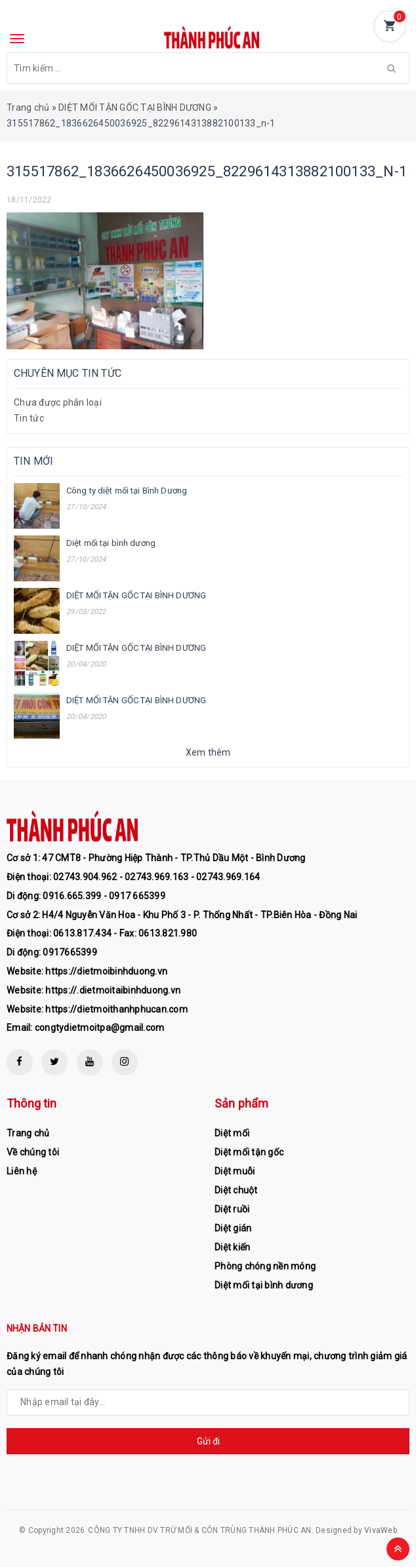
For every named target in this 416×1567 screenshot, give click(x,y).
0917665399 (70, 952)
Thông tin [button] (32, 1103)
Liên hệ (22, 1171)
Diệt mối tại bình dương (111, 543)
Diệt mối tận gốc (249, 1152)
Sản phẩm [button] (241, 1103)
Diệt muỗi (235, 1171)
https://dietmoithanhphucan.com (116, 1009)
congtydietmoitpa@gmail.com (100, 1027)
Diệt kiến (232, 1247)
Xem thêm (208, 752)
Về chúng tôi (33, 1152)
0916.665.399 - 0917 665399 (104, 896)
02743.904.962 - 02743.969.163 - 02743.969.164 (156, 877)
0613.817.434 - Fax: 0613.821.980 (125, 933)
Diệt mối (232, 1133)
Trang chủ (28, 107)
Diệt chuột (236, 1190)
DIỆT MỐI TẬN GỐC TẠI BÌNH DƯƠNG (134, 107)
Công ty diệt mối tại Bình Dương (126, 490)
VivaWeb (380, 1530)
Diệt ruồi (232, 1209)
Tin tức (29, 418)
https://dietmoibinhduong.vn (106, 971)
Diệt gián (233, 1228)
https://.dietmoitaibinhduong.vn (112, 990)
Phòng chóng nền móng (265, 1266)
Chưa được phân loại (58, 402)
